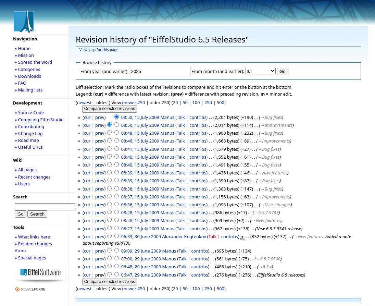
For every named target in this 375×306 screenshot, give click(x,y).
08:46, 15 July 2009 (140, 141)
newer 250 (134, 102)
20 (175, 102)
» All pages (26, 170)
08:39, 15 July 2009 (140, 173)
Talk (181, 117)
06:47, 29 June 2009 (141, 275)
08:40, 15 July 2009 (140, 157)
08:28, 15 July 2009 (140, 212)
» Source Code (29, 112)
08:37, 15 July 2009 (140, 197)
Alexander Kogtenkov (184, 236)
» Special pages (30, 258)
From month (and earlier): (217, 71)
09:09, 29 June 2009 (141, 251)
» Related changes (33, 244)
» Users (22, 184)
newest (84, 102)
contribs (197, 117)
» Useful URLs (29, 147)
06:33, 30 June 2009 (141, 236)
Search (20, 197)
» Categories (27, 69)
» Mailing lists (28, 90)
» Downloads (28, 76)
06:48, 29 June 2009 (141, 267)
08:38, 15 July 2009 (140, 189)
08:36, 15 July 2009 (140, 204)
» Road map (27, 140)
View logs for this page (98, 49)
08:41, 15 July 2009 (140, 149)
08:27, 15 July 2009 (140, 228)
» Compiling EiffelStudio (39, 120)
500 (220, 102)
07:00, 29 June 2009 (141, 259)
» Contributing (29, 126)
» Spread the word (33, 62)
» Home (22, 48)
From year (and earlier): (104, 71)
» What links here (32, 237)
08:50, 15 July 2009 (140, 117)
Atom (20, 250)
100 (196, 102)
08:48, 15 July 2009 (140, 133)
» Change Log (29, 133)
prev (99, 117)
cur (87, 117)
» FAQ (20, 83)
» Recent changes (33, 177)
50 (185, 102)
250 (208, 102)
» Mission (24, 55)
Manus (167, 117)
